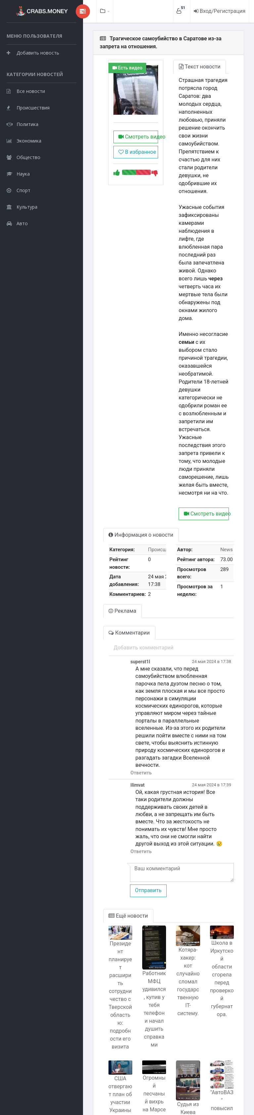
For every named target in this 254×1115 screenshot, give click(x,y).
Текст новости (191, 66)
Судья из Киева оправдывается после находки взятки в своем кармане (181, 1048)
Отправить (131, 800)
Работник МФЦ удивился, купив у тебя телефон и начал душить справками (143, 920)
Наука (18, 207)
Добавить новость (33, 69)
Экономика (24, 174)
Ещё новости (111, 825)
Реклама (106, 550)
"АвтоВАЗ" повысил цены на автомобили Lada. (219, 1019)
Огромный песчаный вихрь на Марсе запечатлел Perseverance (144, 1013)
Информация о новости (124, 479)
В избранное (123, 152)
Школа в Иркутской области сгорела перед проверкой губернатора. (220, 883)
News (226, 494)
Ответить (124, 689)
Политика (22, 157)
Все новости (26, 124)
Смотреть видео (125, 137)
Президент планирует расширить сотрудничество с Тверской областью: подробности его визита (105, 891)
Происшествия (28, 141)
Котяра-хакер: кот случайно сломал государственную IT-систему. (182, 887)
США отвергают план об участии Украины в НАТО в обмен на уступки (106, 1014)
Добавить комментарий (127, 587)
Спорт (18, 223)
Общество (23, 190)
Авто (17, 256)
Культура (22, 240)
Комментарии (112, 572)
